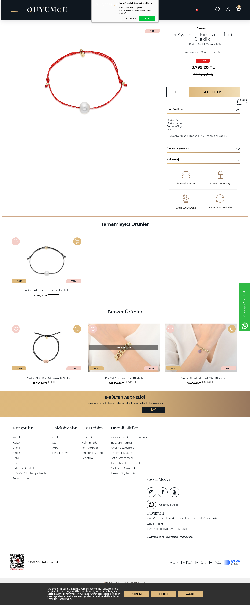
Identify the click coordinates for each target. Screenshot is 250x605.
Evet (147, 18)
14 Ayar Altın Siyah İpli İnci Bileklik (46, 298)
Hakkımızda (89, 460)
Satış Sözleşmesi (122, 475)
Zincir (16, 470)
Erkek (16, 480)
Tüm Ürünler (21, 496)
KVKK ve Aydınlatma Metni (129, 455)
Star (55, 460)
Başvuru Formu (121, 460)
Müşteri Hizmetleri (93, 470)
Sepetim (87, 475)
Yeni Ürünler (89, 465)
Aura (55, 465)
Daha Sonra (130, 18)
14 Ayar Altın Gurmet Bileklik (124, 390)
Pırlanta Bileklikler (25, 486)
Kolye (16, 475)
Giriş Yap (227, 9)
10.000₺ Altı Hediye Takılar (30, 491)
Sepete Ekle (214, 100)
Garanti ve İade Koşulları (127, 480)
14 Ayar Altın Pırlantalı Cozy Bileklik (46, 390)
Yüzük (17, 455)
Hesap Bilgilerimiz (123, 491)
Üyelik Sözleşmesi (123, 465)
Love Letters (60, 470)
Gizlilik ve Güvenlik (123, 486)
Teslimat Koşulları (122, 470)
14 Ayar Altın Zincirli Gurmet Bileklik (201, 390)
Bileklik (17, 465)
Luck (55, 455)
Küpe (16, 460)
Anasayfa (87, 455)
